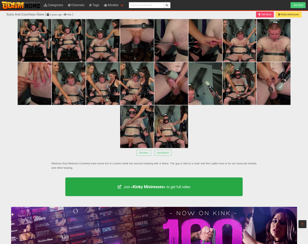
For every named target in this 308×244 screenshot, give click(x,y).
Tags (94, 5)
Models (111, 5)
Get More (265, 14)
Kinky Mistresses (288, 14)
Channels (76, 5)
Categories (53, 5)
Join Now (298, 5)
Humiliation (163, 152)
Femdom (144, 152)
